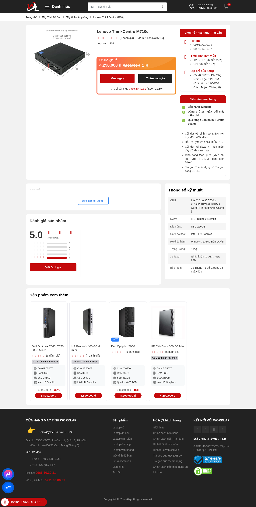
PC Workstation (122, 461)
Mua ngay (117, 78)
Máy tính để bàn (122, 455)
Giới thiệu (159, 427)
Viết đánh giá (53, 267)
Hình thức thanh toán (165, 444)
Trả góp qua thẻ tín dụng (167, 461)
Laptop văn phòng (123, 449)
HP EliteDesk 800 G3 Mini (168, 346)
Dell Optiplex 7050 (123, 346)
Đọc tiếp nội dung (92, 200)
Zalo (8, 487)
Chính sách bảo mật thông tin (170, 466)
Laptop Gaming (122, 444)
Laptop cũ (118, 427)
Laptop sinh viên (122, 438)
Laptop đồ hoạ (121, 433)
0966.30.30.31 (208, 8)
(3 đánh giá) (127, 37)
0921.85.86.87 (202, 48)
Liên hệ (157, 472)
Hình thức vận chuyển (166, 449)
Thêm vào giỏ (155, 78)
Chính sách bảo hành (165, 433)
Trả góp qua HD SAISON (168, 455)
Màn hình (118, 466)
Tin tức (117, 472)
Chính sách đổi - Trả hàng (168, 438)
